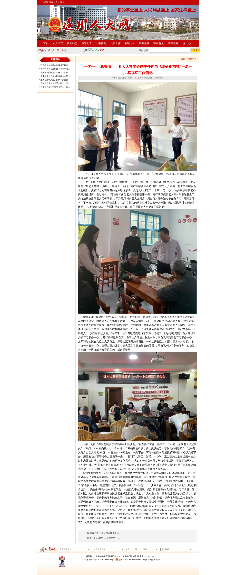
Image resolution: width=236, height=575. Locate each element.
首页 (46, 43)
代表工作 (115, 43)
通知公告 (86, 43)
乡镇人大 (130, 43)
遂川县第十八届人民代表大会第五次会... (57, 76)
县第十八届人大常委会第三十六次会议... (57, 87)
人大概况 (57, 43)
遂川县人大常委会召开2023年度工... (104, 538)
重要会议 (144, 43)
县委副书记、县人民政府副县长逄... (104, 533)
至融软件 (157, 559)
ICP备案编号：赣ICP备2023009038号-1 (98, 559)
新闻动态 (72, 43)
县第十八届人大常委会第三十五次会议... (57, 83)
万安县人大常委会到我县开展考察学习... (57, 65)
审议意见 (158, 43)
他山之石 (187, 43)
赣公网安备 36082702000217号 (130, 559)
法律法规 (173, 43)
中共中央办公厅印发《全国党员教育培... (57, 69)
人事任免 (101, 43)
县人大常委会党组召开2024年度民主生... (57, 72)
